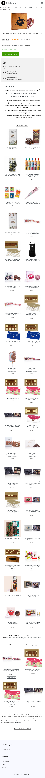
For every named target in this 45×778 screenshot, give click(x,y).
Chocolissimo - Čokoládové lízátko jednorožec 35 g (12, 370)
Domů (1, 7)
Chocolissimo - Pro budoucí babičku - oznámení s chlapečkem (32, 398)
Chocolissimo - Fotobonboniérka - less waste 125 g (32, 595)
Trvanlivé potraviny (24, 7)
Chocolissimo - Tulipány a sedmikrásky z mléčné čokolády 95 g (32, 624)
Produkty (5, 7)
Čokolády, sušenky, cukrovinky (35, 7)
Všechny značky (6, 749)
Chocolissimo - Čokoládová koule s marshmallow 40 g (13, 624)
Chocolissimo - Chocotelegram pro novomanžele (13, 511)
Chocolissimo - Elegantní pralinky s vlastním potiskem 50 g (12, 483)
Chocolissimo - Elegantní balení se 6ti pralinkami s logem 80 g (32, 483)
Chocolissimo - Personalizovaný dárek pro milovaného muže (32, 426)
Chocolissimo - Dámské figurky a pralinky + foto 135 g (32, 511)
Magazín (4, 753)
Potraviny (17, 7)
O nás (3, 764)
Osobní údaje (5, 761)
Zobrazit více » (28, 45)
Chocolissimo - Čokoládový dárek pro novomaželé (32, 314)
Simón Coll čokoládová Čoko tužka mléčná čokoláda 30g (32, 175)
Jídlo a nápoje (11, 7)
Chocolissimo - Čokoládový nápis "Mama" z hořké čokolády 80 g (32, 370)
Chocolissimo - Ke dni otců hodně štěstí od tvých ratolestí (12, 567)
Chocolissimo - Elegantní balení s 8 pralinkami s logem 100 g (12, 426)
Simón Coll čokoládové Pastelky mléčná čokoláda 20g (12, 204)
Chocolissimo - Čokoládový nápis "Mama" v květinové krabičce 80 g (32, 232)
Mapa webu (5, 756)
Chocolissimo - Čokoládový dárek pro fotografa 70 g (12, 455)
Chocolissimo (13, 45)
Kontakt (4, 767)
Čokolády (2, 9)
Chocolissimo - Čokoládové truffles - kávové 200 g (32, 455)
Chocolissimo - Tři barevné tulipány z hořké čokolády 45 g (32, 567)
